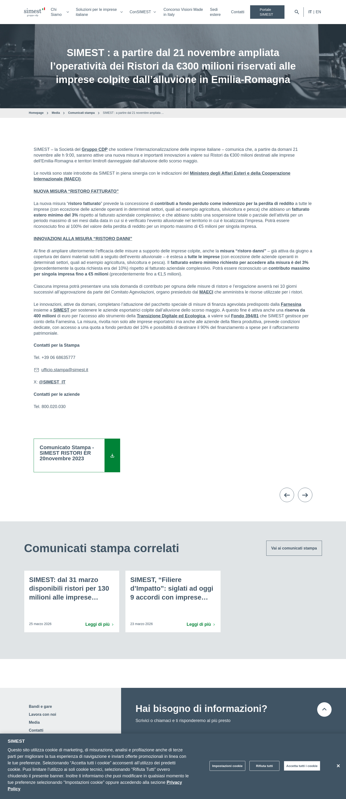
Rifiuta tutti (264, 767)
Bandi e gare (40, 706)
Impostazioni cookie (227, 767)
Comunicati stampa (81, 113)
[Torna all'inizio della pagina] (324, 709)
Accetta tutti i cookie (302, 767)
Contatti (237, 12)
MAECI (206, 292)
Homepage (36, 113)
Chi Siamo (56, 12)
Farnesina (291, 304)
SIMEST (61, 310)
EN (318, 12)
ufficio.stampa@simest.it (64, 369)
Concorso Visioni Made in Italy (183, 12)
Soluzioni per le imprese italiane (96, 12)
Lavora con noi (42, 714)
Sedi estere (215, 12)
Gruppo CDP (95, 149)
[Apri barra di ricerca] (297, 12)
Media (56, 113)
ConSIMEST (140, 12)
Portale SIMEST (266, 11)
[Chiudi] (338, 767)
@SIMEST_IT (52, 382)
